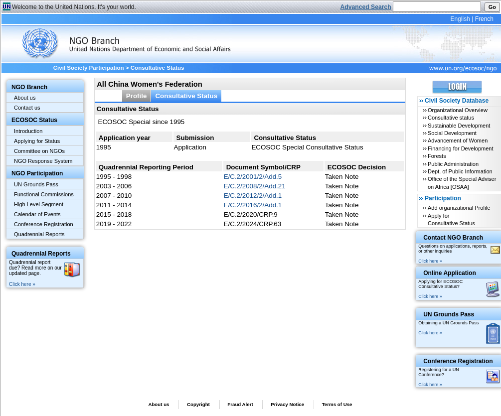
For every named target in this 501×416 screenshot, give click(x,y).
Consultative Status (186, 96)
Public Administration (453, 164)
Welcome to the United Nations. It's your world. (74, 6)
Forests (437, 156)
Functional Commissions (44, 194)
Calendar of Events (37, 214)
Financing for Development (460, 148)
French (484, 18)
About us (24, 98)
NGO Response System (43, 161)
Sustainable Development (459, 126)
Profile (136, 96)
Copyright (198, 404)
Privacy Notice (287, 404)
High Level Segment (38, 204)
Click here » (22, 284)
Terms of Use (337, 404)
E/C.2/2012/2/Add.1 (253, 195)
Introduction (28, 131)
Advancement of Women (458, 140)
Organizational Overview (458, 110)
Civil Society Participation (88, 68)
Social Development (452, 133)
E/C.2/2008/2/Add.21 (255, 186)
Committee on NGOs (39, 151)
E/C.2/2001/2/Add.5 (253, 176)
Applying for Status (37, 141)
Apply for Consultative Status (451, 219)
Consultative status (451, 118)
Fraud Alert (240, 404)
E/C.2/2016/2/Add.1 (253, 205)
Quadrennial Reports (39, 234)
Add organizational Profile (459, 208)
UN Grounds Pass (36, 184)
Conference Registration (43, 224)
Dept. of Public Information (460, 171)
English (460, 18)
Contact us (27, 108)
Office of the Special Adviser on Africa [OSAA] (462, 182)
